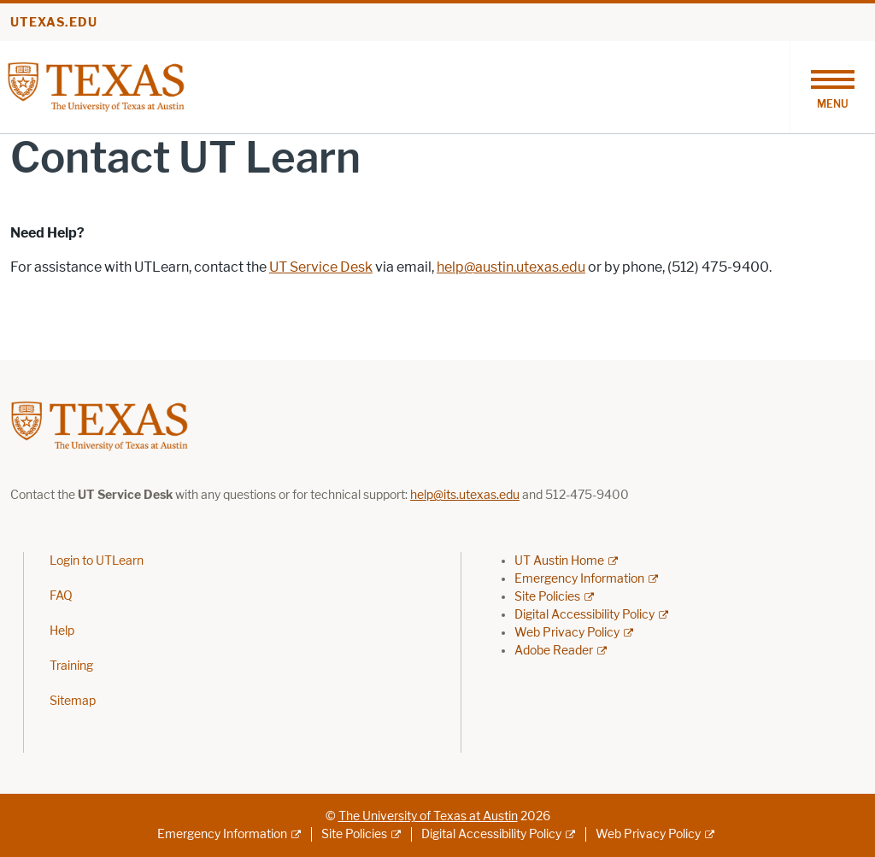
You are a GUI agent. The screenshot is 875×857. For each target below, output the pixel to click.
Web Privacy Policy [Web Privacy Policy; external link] (567, 632)
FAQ (61, 596)
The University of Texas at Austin (428, 816)
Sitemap (73, 701)
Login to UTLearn (97, 561)
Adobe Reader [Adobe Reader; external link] (553, 650)
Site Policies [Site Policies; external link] (547, 597)
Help (62, 631)
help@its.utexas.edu (465, 495)
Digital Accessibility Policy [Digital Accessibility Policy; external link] (584, 615)
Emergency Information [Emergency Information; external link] (579, 579)
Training (71, 666)
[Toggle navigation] (832, 87)
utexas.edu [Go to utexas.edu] (53, 22)
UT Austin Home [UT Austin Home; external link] (559, 561)
